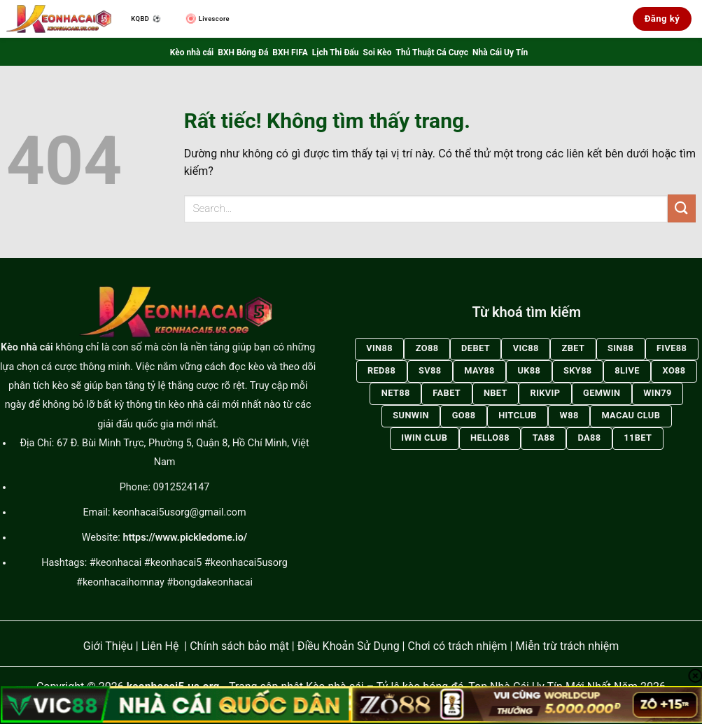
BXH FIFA (289, 52)
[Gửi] (682, 208)
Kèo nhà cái (191, 52)
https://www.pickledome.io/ (184, 538)
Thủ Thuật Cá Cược (432, 52)
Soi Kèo (377, 52)
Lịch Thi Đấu (335, 52)
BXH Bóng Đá (243, 52)
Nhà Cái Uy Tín (500, 52)
